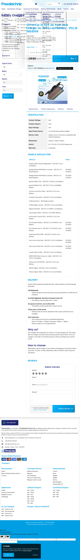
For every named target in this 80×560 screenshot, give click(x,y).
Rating (34, 370)
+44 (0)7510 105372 (11, 441)
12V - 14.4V (56, 490)
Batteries (6, 50)
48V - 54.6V (30, 496)
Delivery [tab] (61, 109)
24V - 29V (56, 492)
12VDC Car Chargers (10, 30)
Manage (35, 555)
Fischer (55, 480)
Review (34, 392)
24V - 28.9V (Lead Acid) (13, 34)
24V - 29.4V (30, 492)
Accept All (8, 555)
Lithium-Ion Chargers (10, 26)
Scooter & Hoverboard (8, 492)
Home (3, 9)
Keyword (6, 56)
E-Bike (3, 490)
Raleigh (55, 475)
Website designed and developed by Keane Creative (40, 524)
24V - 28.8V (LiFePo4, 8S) (13, 42)
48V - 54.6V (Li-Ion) (7, 515)
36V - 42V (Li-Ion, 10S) (12, 36)
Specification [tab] (33, 109)
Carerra (55, 471)
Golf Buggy (4, 496)
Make (4, 71)
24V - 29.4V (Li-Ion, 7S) (12, 32)
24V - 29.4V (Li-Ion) (7, 509)
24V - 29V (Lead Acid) (7, 511)
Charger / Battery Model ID (38, 506)
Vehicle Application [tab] (48, 109)
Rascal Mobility (57, 482)
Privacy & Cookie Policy (34, 477)
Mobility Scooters (6, 494)
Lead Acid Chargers (9, 28)
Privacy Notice (27, 550)
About (59, 9)
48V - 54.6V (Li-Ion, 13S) (13, 38)
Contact (66, 9)
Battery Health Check (48, 9)
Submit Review (66, 409)
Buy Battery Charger (14, 9)
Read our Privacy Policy (40, 409)
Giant (54, 473)
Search (8, 96)
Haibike (55, 477)
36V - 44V (56, 494)
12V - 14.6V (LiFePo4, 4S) (13, 40)
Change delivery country (65, 68)
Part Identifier (9, 423)
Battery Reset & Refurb (10, 46)
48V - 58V (56, 496)
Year (4, 87)
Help (72, 9)
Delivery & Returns (32, 471)
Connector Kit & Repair (31, 9)
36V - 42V (30, 494)
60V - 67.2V (30, 501)
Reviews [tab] (70, 109)
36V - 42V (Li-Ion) (6, 513)
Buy (74, 59)
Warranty (30, 473)
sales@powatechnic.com (12, 444)
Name (34, 377)
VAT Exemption (31, 475)
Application (7, 63)
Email (39, 384)
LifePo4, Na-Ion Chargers (11, 48)
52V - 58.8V (30, 499)
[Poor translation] (7, 536)
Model (4, 79)
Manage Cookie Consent (34, 480)
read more (32, 47)
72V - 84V (30, 503)
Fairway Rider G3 (58, 484)
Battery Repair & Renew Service (10, 473)
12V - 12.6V (30, 490)
